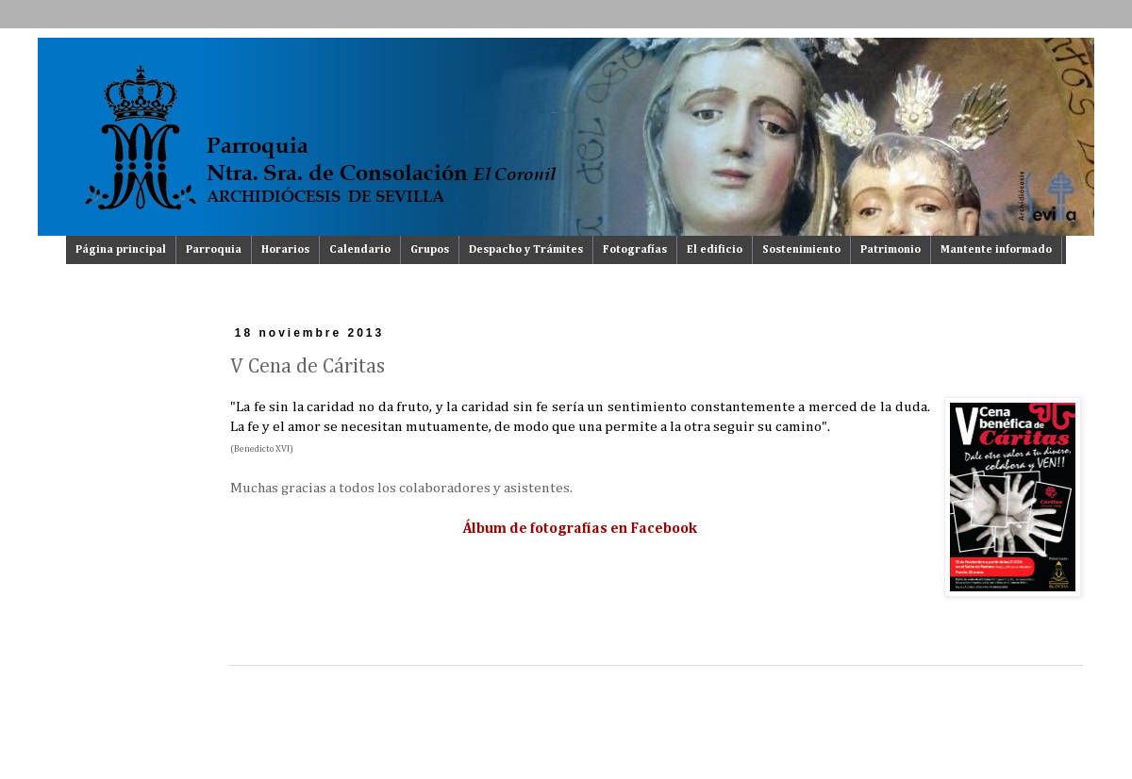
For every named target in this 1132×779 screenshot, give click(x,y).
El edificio (714, 250)
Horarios (285, 250)
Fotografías (635, 250)
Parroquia (213, 250)
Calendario (360, 250)
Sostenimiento (801, 250)
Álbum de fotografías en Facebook (580, 529)
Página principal (120, 250)
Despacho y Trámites (526, 250)
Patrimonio (890, 250)
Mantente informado (996, 250)
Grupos (429, 250)
